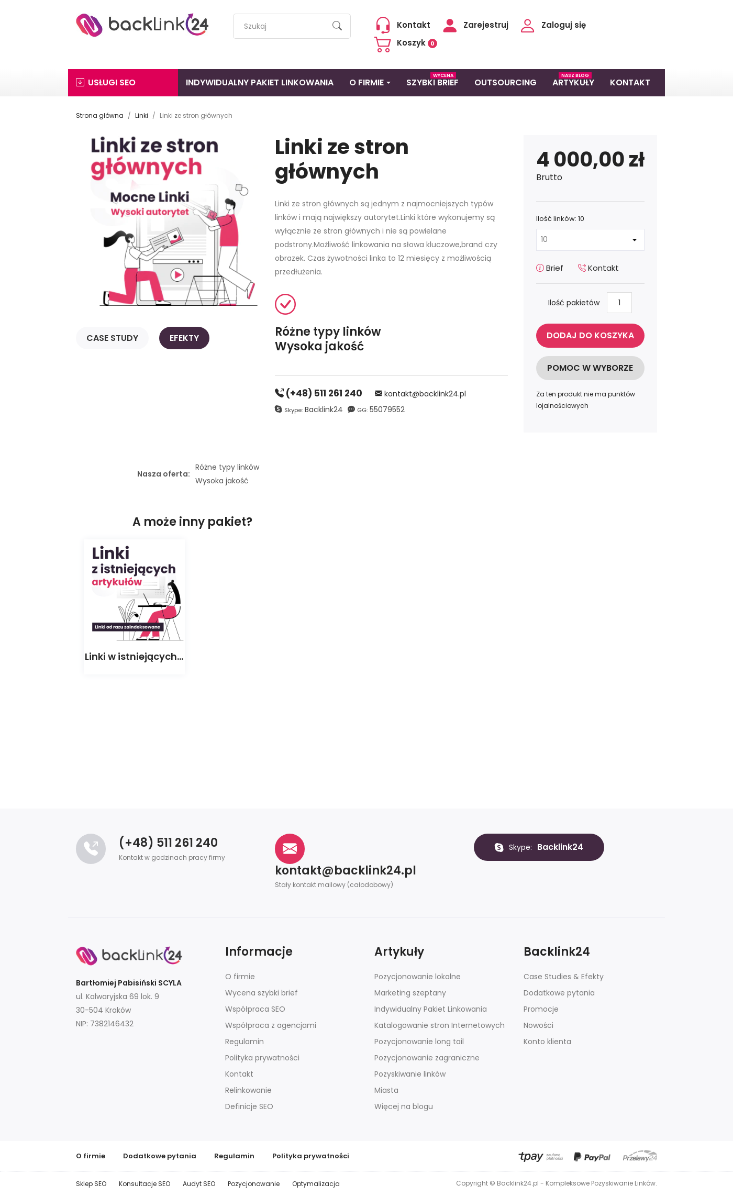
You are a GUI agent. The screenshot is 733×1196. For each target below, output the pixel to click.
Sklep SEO (91, 1183)
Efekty (184, 338)
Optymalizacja (316, 1183)
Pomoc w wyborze (590, 368)
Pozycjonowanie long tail (419, 1041)
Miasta (386, 1090)
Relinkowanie (248, 1090)
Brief (549, 267)
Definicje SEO (249, 1106)
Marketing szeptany (410, 993)
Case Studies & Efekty (564, 976)
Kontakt (598, 267)
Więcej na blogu (403, 1106)
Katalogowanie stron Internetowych (439, 1025)
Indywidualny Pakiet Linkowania (430, 1009)
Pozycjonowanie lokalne (417, 976)
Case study (112, 338)
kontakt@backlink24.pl (420, 394)
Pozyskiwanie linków (410, 1074)
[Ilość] (619, 302)
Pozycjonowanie (254, 1183)
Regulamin (244, 1041)
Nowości (538, 1025)
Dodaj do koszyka (590, 335)
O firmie (240, 976)
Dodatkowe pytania (559, 993)
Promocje (541, 1009)
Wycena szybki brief (261, 993)
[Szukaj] (292, 26)
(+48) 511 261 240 (318, 393)
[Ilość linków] (590, 240)
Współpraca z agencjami (270, 1025)
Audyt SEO (199, 1183)
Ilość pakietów (573, 302)
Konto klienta (547, 1041)
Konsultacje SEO (144, 1183)
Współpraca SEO (255, 1009)
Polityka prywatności (262, 1058)
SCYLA (170, 983)
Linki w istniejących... (134, 656)
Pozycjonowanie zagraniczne (427, 1058)
